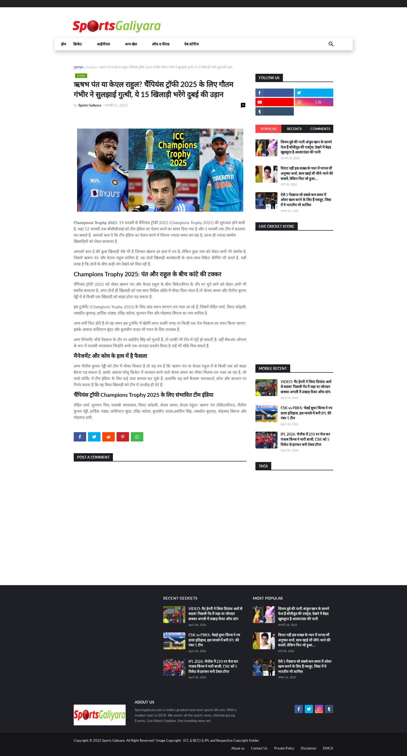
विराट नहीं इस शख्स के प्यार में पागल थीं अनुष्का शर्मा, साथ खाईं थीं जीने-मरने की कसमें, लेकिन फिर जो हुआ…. (307, 173)
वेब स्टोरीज (191, 44)
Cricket (91, 67)
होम (63, 44)
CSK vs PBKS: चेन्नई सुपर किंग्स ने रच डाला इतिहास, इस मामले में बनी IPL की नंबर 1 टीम (306, 413)
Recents (294, 129)
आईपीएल (103, 44)
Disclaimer (308, 748)
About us (238, 748)
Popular (268, 129)
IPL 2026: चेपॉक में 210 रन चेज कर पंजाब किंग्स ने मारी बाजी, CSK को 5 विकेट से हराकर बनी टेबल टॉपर (305, 439)
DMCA (328, 748)
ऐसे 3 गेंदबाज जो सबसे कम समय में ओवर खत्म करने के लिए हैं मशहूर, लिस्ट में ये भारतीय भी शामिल (306, 199)
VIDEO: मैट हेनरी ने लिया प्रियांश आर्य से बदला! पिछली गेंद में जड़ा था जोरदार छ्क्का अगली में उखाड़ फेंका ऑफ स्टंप (306, 386)
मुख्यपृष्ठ (78, 67)
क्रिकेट (77, 44)
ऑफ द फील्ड (160, 44)
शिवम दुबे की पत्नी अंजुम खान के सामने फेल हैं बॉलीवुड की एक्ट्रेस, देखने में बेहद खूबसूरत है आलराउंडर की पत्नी (306, 147)
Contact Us (259, 748)
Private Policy (284, 748)
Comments (320, 129)
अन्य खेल (131, 44)
